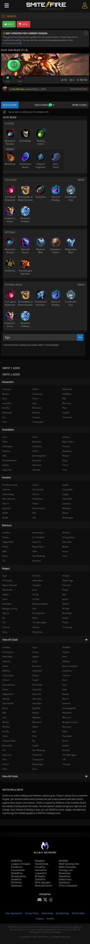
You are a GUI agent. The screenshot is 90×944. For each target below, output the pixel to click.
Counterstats (18, 870)
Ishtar (35, 503)
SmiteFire (16, 879)
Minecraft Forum (43, 885)
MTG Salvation (43, 882)
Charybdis (67, 489)
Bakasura (67, 389)
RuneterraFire (18, 876)
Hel (64, 594)
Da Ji (64, 680)
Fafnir (35, 451)
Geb (64, 689)
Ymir (64, 469)
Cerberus (67, 670)
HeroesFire (41, 870)
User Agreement (13, 913)
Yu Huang (67, 627)
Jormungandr (69, 708)
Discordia (37, 684)
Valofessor (16, 885)
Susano (66, 750)
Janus (65, 599)
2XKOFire (40, 879)
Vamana (36, 560)
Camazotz (37, 393)
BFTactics (40, 876)
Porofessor (17, 867)
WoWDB (63, 860)
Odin (64, 731)
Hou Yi (65, 698)
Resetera (40, 860)
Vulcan (35, 627)
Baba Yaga (67, 580)
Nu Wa (65, 608)
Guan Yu (36, 694)
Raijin (35, 617)
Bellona (66, 532)
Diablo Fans (65, 879)
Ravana (36, 412)
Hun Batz (37, 703)
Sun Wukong (38, 750)
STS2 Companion (68, 885)
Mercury (66, 717)
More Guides (79, 104)
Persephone (38, 613)
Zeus (34, 768)
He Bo (35, 594)
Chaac (35, 675)
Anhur (35, 652)
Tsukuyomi (37, 759)
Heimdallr (67, 498)
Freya (65, 589)
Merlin (65, 603)
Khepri (35, 712)
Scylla (35, 745)
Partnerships (78, 913)
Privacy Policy (32, 913)
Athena (66, 661)
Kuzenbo (36, 460)
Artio (34, 661)
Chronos (66, 585)
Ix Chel (35, 599)
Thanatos (37, 754)
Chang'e (36, 585)
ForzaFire (40, 867)
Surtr (84, 88)
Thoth (65, 622)
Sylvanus (36, 465)
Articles (50, 918)
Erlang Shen (68, 537)
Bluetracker (65, 873)
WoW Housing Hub (69, 864)
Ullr (64, 759)
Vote (7, 79)
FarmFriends (41, 864)
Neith (35, 726)
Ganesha (37, 689)
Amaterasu (38, 532)
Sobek (65, 745)
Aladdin (66, 647)
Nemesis (66, 726)
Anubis (65, 652)
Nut (34, 731)
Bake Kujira (68, 441)
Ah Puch (36, 575)
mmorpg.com (66, 870)
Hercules (37, 698)
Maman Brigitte (40, 603)
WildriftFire (16, 873)
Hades (65, 694)
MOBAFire (16, 860)
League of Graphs (20, 864)
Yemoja (66, 764)
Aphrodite (37, 580)
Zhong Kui (37, 631)
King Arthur (38, 546)
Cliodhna (66, 393)
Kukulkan (67, 712)
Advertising (47, 913)
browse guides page (12, 43)
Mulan (65, 546)
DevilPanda (18, 89)
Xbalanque (37, 764)
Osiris (65, 551)
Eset (64, 684)
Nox (34, 608)
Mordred (36, 722)
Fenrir (35, 398)
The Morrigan (69, 754)
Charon (66, 675)
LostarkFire (41, 873)
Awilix (35, 389)
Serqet (65, 412)
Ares (64, 656)
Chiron (35, 494)
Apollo (35, 656)
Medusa (36, 717)
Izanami (66, 703)
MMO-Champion (67, 867)
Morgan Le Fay (69, 722)
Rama (65, 740)
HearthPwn (64, 876)
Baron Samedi (69, 666)
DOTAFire (16, 882)
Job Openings (62, 913)
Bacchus (36, 666)
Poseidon (67, 736)
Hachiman (37, 498)
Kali (64, 398)
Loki (34, 403)
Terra (65, 465)
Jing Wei (36, 708)
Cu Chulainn (38, 537)
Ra (33, 740)
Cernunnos (38, 489)
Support (40, 918)
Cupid (35, 680)
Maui (65, 460)
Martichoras (38, 508)
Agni (34, 647)
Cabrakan (37, 670)
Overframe (64, 882)
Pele (34, 736)
